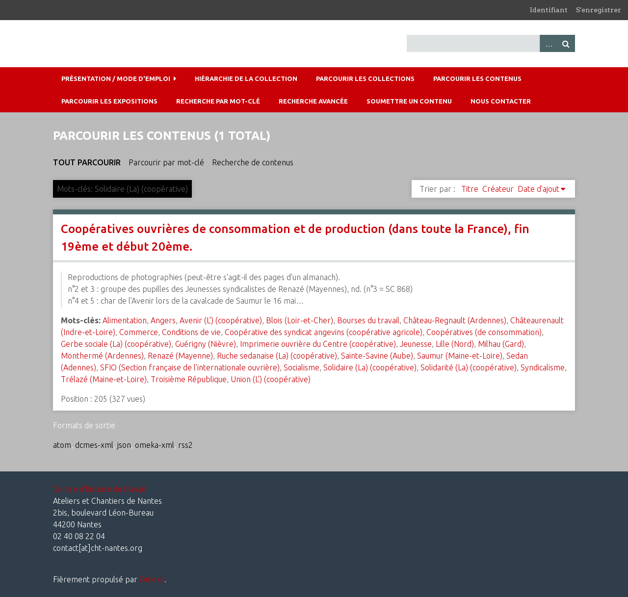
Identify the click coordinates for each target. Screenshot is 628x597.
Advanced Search (548, 43)
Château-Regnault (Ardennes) (454, 320)
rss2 (185, 445)
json (124, 445)
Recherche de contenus (252, 162)
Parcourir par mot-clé (166, 162)
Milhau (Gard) (501, 343)
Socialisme (301, 367)
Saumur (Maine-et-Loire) (459, 355)
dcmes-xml (94, 445)
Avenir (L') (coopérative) (221, 320)
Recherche (566, 43)
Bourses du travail (368, 320)
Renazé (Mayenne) (180, 355)
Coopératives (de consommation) (484, 332)
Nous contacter (501, 101)
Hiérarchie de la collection (246, 78)
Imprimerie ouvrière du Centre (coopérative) (318, 343)
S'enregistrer (598, 10)
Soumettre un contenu (409, 101)
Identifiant (549, 10)
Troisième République (189, 379)
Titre (469, 188)
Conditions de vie (191, 332)
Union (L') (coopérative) (271, 379)
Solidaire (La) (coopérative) (370, 367)
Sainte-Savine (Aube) (377, 355)
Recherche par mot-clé (218, 101)
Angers (163, 320)
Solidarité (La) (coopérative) (468, 367)
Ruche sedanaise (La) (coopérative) (277, 355)
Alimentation (125, 320)
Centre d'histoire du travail (99, 489)
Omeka (151, 579)
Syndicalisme (543, 367)
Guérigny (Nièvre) (205, 343)
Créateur (498, 188)
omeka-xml (154, 445)
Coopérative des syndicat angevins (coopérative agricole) (323, 332)
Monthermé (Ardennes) (102, 355)
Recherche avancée (313, 101)
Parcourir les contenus (477, 78)
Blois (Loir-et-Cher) (299, 320)
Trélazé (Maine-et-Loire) (104, 379)
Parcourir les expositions (109, 101)
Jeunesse (416, 343)
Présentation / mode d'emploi (115, 78)
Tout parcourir (87, 162)
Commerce (138, 332)
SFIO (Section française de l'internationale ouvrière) (190, 367)
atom (62, 445)
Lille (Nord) (455, 343)
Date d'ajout (538, 188)
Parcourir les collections (365, 78)
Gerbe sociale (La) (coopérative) (116, 343)
